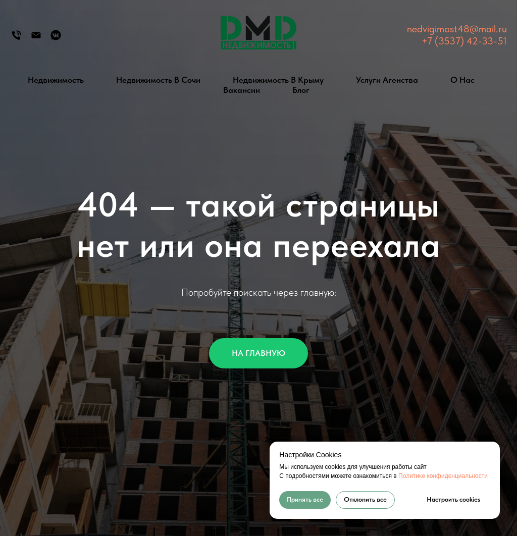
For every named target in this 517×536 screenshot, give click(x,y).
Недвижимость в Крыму (278, 80)
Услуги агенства (387, 80)
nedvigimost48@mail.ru (457, 29)
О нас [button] (462, 80)
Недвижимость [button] (56, 80)
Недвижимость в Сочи (158, 80)
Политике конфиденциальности (443, 475)
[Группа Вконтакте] (55, 38)
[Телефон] (16, 38)
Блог (300, 90)
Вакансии (241, 90)
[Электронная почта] (36, 38)
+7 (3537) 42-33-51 (464, 41)
